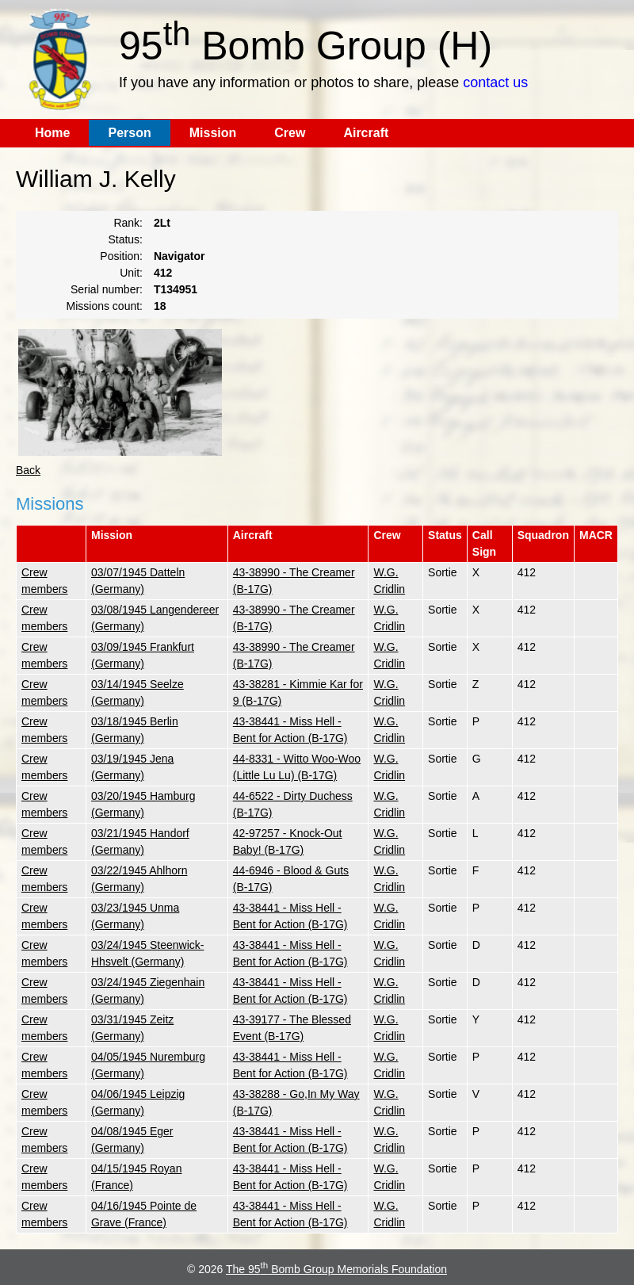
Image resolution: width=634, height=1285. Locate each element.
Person (129, 133)
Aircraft (365, 133)
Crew (289, 133)
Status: (125, 239)
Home (52, 133)
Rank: (128, 222)
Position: (121, 256)
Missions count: (105, 306)
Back (28, 470)
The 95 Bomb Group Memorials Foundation (336, 1269)
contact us (495, 82)
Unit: (131, 272)
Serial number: (107, 289)
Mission (213, 133)
